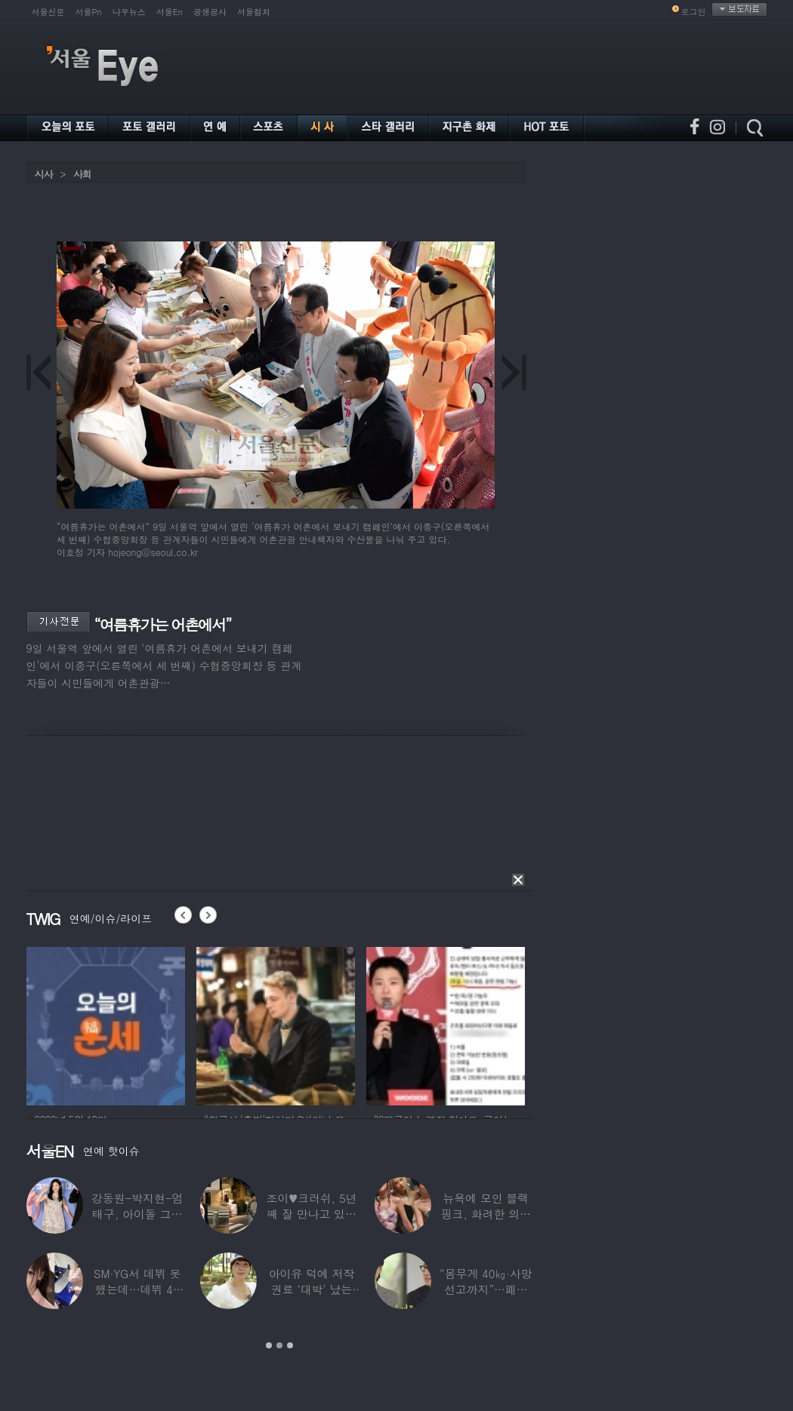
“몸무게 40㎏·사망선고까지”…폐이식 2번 (485, 1289)
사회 (82, 174)
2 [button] (279, 1345)
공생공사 (210, 11)
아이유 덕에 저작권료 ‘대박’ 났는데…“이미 (311, 1289)
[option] (105, 1024)
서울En (169, 11)
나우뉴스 (129, 11)
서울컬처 (253, 11)
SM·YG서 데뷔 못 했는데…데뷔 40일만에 (136, 1289)
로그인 (693, 11)
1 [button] (269, 1345)
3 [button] (290, 1345)
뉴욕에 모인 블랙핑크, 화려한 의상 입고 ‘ (485, 1213)
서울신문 (48, 11)
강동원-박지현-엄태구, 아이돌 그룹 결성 (136, 1213)
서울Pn (89, 11)
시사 (44, 174)
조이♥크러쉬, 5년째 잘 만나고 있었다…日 (311, 1213)
